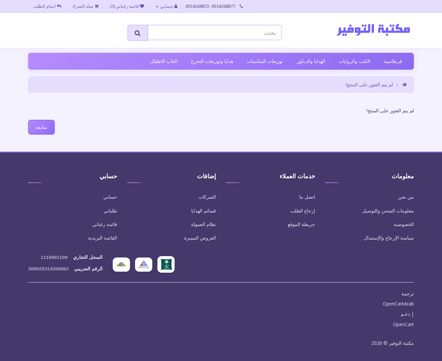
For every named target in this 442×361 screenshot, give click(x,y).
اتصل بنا (307, 197)
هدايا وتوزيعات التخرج (212, 61)
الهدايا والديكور (310, 61)
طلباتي (110, 210)
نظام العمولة (203, 224)
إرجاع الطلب (302, 210)
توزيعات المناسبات (265, 61)
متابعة (41, 127)
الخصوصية (404, 224)
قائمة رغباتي (104, 224)
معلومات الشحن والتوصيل (388, 210)
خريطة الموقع (301, 224)
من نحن (406, 197)
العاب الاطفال (163, 61)
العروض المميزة (200, 237)
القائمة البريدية (102, 237)
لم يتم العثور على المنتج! (369, 84)
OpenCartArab (398, 302)
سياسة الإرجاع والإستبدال (389, 237)
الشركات (207, 197)
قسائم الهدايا (203, 210)
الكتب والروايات (354, 61)
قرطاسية (393, 61)
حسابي (110, 197)
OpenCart (403, 323)
